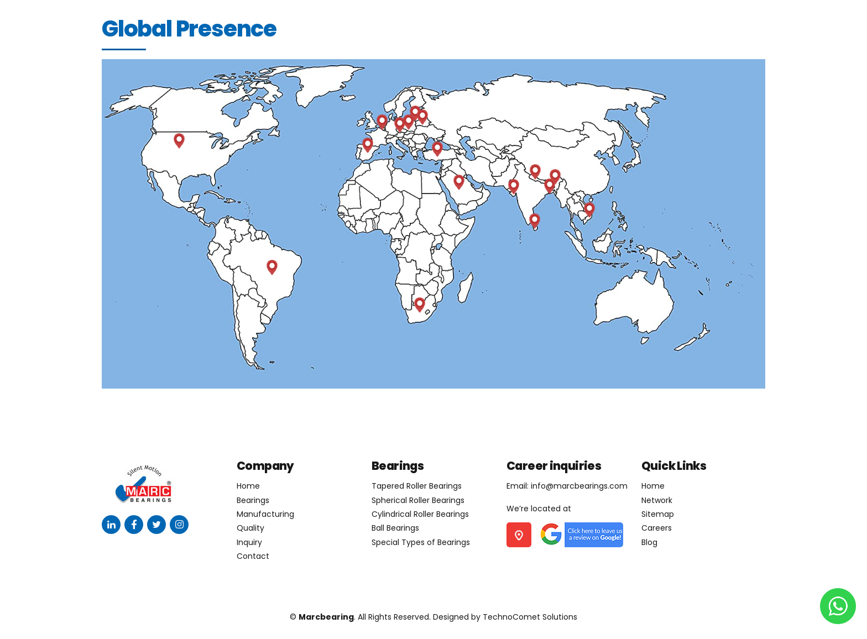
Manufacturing (265, 514)
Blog (649, 542)
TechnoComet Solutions (530, 616)
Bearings (253, 500)
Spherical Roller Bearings (418, 500)
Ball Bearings (395, 527)
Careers (656, 527)
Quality (250, 527)
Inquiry (249, 542)
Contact (253, 556)
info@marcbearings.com (579, 485)
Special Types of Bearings (421, 542)
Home (248, 485)
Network (656, 500)
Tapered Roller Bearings (417, 485)
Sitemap (657, 514)
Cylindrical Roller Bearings (420, 514)
